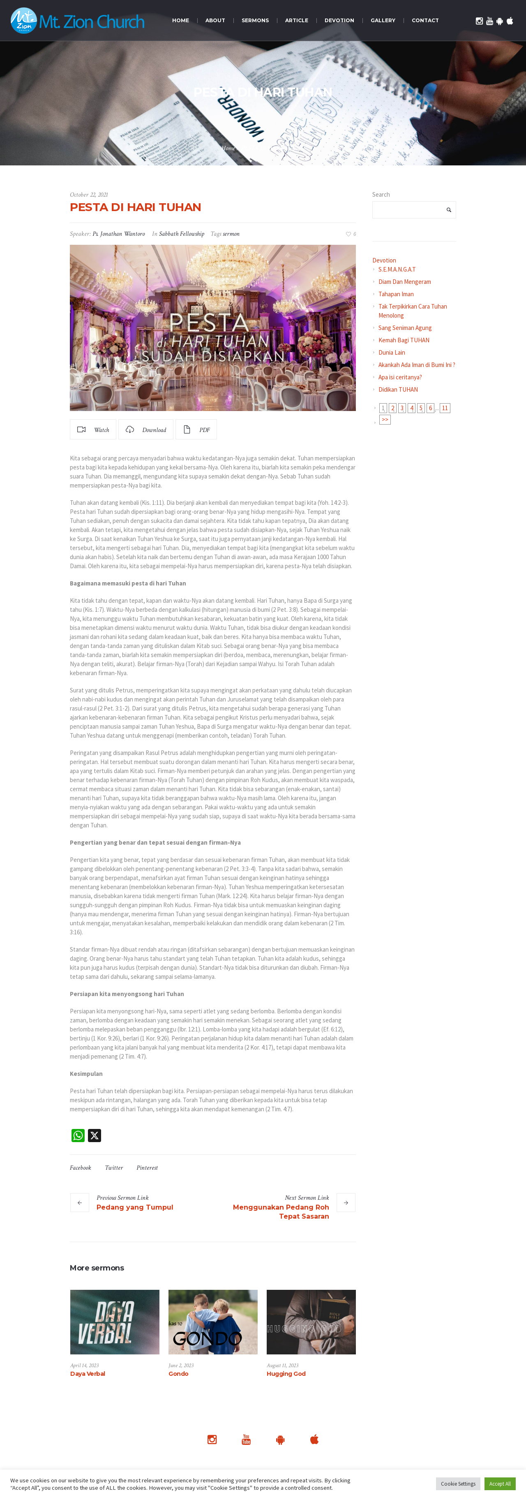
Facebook (80, 1168)
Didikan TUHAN (398, 389)
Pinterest (147, 1168)
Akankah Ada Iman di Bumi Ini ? (416, 365)
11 (445, 408)
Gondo (178, 1373)
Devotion (384, 260)
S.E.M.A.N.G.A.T (397, 269)
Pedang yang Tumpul (135, 1207)
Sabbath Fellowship (181, 234)
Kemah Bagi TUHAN (403, 340)
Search (381, 194)
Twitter (114, 1168)
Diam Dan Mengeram (404, 282)
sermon (231, 234)
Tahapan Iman (396, 294)
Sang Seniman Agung (405, 328)
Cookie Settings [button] (458, 1483)
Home (228, 148)
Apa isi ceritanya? (400, 377)
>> (385, 419)
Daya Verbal (87, 1373)
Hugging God (286, 1373)
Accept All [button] (500, 1483)
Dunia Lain (391, 352)
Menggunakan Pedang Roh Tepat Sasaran (281, 1211)
